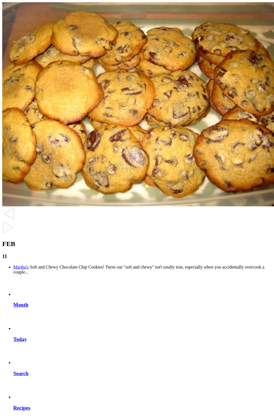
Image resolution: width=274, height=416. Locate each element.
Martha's (21, 267)
